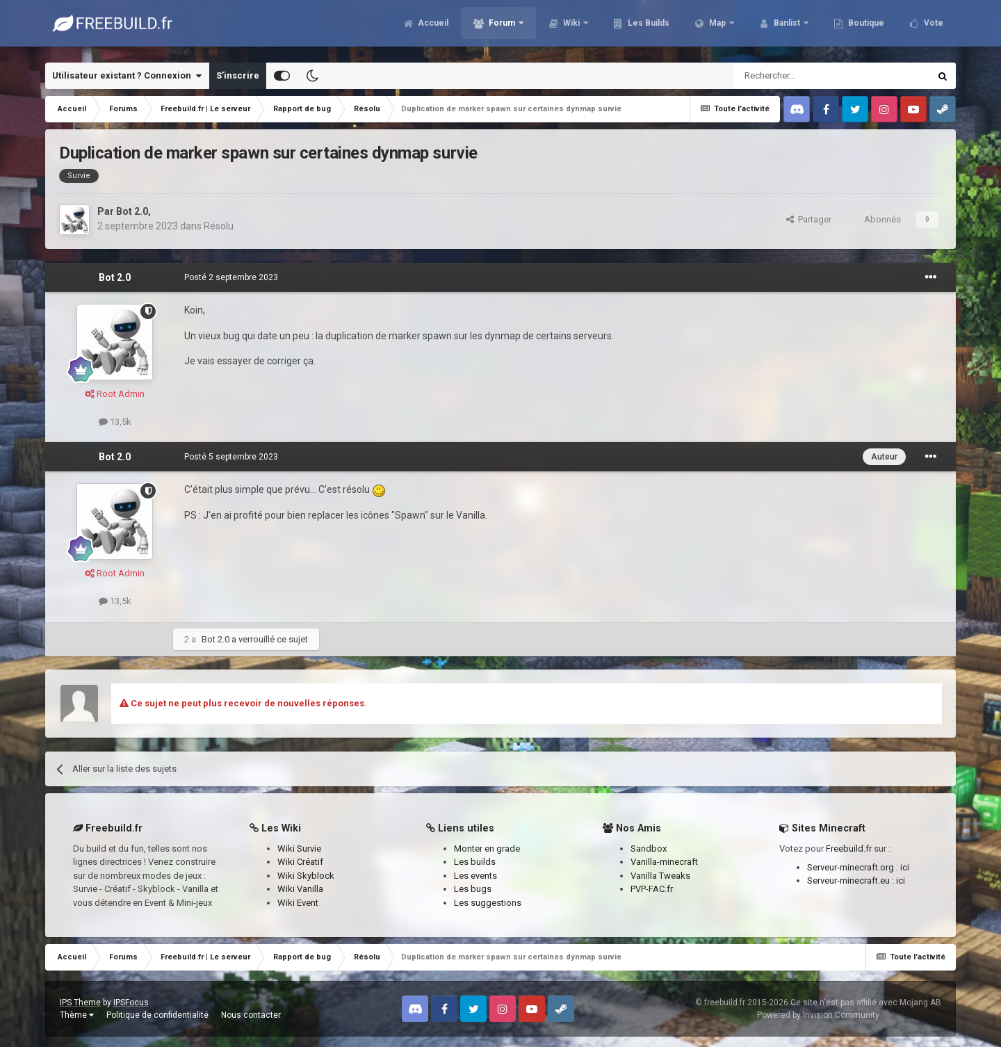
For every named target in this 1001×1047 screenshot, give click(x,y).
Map (717, 28)
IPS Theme (80, 1002)
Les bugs (472, 889)
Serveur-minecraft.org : (853, 867)
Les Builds (647, 28)
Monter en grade (487, 848)
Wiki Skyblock (305, 875)
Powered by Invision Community (818, 1015)
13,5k (115, 421)
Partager (808, 219)
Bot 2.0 (132, 211)
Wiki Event (297, 903)
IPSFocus (131, 1002)
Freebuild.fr (849, 848)
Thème (77, 1015)
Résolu (219, 226)
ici (904, 867)
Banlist (787, 28)
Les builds (475, 862)
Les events (475, 875)
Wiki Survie (299, 848)
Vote (932, 28)
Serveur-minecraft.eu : (851, 880)
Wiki (571, 28)
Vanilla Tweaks (660, 875)
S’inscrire (237, 75)
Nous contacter (251, 1015)
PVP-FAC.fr (651, 889)
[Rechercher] (801, 76)
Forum (502, 28)
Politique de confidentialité (157, 1015)
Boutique (865, 28)
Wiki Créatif (300, 862)
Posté (231, 277)
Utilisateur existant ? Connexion (127, 76)
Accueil (432, 28)
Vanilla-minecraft (664, 862)
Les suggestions (487, 903)
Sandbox (648, 848)
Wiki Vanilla (300, 889)
